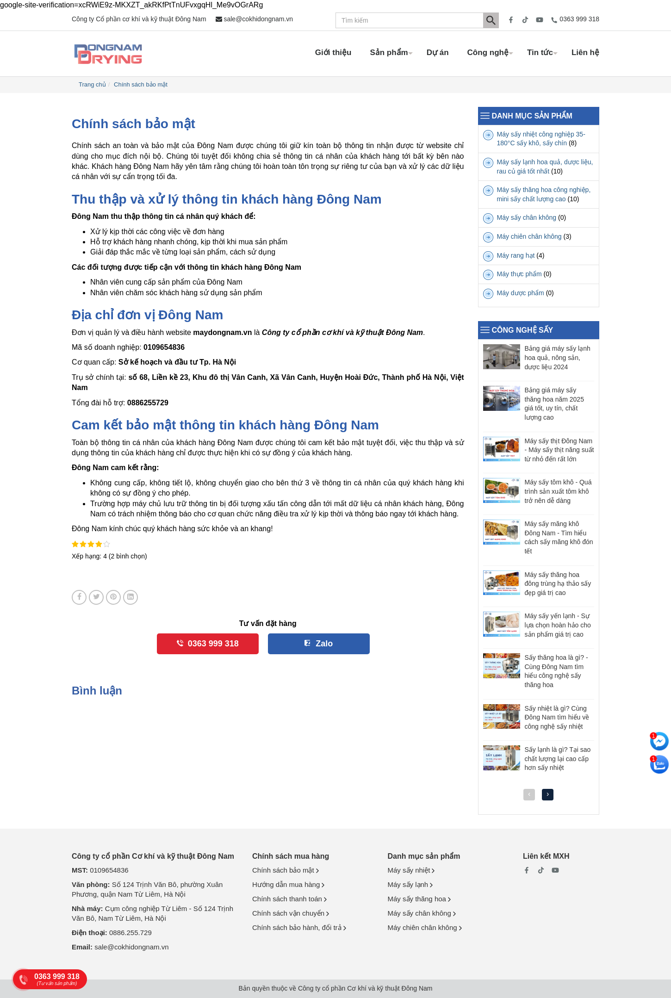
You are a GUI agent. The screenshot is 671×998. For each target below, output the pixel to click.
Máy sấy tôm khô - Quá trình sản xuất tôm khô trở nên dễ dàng (558, 491)
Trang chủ (92, 84)
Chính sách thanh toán (287, 899)
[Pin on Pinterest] (113, 597)
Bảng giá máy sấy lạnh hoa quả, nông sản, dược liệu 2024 (557, 357)
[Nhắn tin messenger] (659, 741)
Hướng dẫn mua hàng (286, 884)
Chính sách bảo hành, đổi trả (297, 927)
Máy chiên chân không (529, 236)
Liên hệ (585, 52)
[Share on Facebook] (79, 597)
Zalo (324, 643)
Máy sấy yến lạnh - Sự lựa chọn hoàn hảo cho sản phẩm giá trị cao (558, 625)
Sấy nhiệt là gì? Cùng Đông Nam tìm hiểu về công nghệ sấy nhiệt (557, 717)
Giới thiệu (333, 52)
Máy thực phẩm (519, 274)
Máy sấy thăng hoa (417, 899)
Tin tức (540, 52)
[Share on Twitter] (96, 597)
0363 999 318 (579, 19)
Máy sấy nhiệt (409, 870)
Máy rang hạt (516, 255)
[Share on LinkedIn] (130, 597)
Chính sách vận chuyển (288, 913)
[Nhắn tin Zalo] (659, 764)
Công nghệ (488, 52)
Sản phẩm (389, 52)
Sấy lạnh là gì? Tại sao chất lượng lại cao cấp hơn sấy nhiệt (558, 758)
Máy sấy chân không (527, 217)
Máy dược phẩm (520, 293)
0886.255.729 (130, 932)
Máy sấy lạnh (408, 884)
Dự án (438, 52)
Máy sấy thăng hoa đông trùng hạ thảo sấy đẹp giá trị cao (558, 583)
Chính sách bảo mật (141, 84)
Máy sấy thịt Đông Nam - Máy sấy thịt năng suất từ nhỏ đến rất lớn (559, 450)
